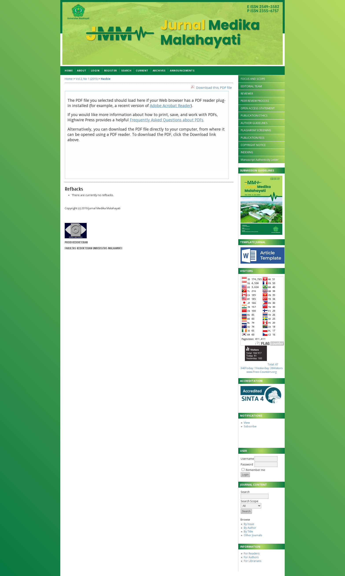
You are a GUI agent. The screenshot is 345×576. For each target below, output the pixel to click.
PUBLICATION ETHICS (254, 115)
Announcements (182, 70)
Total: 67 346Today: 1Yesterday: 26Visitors (261, 366)
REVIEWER (247, 93)
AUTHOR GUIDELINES (254, 123)
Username (247, 459)
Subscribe (250, 426)
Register (110, 70)
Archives (159, 70)
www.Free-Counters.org (261, 372)
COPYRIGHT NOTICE (253, 145)
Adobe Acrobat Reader (170, 105)
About (81, 70)
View (247, 423)
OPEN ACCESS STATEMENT (258, 108)
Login (95, 70)
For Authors (251, 557)
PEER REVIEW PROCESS (255, 101)
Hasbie (105, 79)
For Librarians (252, 561)
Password (247, 464)
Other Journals (253, 535)
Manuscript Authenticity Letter (260, 160)
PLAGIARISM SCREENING (256, 130)
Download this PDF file (214, 87)
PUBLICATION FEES (252, 138)
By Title (248, 531)
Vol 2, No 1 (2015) (87, 79)
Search (254, 494)
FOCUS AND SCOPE (253, 79)
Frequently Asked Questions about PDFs (166, 119)
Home (69, 70)
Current (142, 70)
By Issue (249, 524)
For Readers (251, 553)
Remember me (255, 470)
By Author (250, 528)
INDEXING (247, 152)
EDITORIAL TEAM (251, 86)
